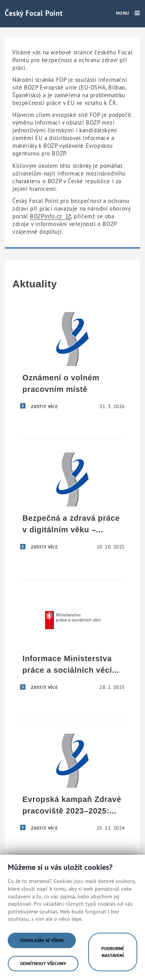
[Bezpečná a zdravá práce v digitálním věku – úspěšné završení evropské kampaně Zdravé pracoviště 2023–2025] (72, 504)
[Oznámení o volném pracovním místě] (72, 364)
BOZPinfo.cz (46, 216)
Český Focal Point (34, 13)
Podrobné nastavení (112, 951)
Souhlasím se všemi (41, 940)
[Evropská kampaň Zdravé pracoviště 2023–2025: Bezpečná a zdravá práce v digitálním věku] (72, 785)
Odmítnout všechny (43, 963)
